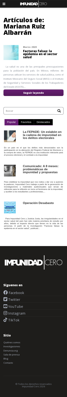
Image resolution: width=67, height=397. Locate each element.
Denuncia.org (10, 350)
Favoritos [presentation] (26, 122)
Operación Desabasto (38, 203)
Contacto (8, 362)
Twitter (13, 299)
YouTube (15, 306)
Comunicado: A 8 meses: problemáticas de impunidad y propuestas (41, 169)
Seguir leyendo (33, 92)
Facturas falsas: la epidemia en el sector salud (40, 54)
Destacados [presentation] (43, 122)
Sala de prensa (11, 354)
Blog (5, 358)
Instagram (16, 313)
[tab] (11, 122)
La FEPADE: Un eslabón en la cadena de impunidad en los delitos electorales (42, 135)
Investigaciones (11, 346)
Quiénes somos (11, 342)
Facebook (16, 292)
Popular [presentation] (11, 122)
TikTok (13, 320)
